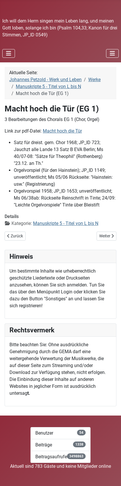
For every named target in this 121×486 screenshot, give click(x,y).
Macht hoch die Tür (62, 131)
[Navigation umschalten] (8, 53)
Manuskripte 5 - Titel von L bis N (65, 223)
